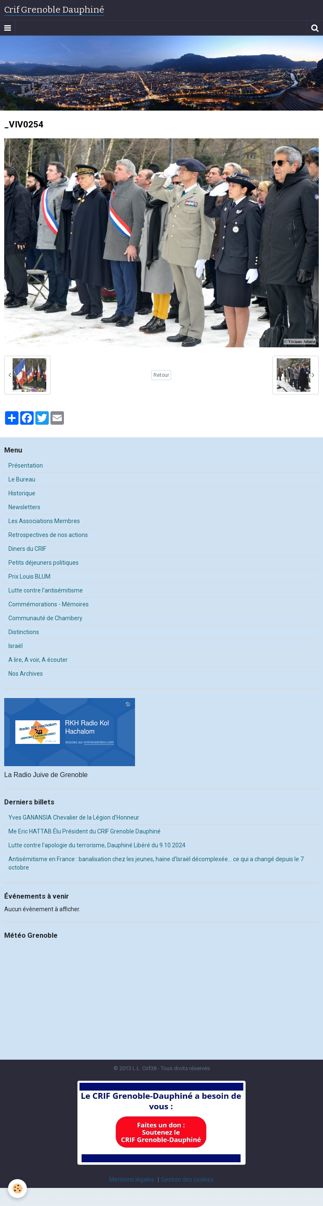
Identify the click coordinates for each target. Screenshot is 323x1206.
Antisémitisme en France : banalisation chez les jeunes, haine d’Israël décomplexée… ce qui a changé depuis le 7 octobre (156, 863)
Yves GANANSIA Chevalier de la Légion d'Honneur (73, 817)
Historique (21, 493)
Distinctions (23, 632)
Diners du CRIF (27, 548)
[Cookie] (17, 1188)
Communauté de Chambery (45, 618)
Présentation (25, 465)
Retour (161, 375)
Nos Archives (25, 673)
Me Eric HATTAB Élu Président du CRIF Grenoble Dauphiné (84, 831)
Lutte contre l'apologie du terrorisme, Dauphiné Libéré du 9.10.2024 (96, 845)
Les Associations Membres (44, 521)
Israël (15, 646)
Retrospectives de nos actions (48, 535)
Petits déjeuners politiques (43, 562)
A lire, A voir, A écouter (38, 659)
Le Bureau (21, 479)
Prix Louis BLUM (29, 576)
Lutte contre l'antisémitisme (45, 590)
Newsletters (24, 507)
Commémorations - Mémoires (48, 604)
